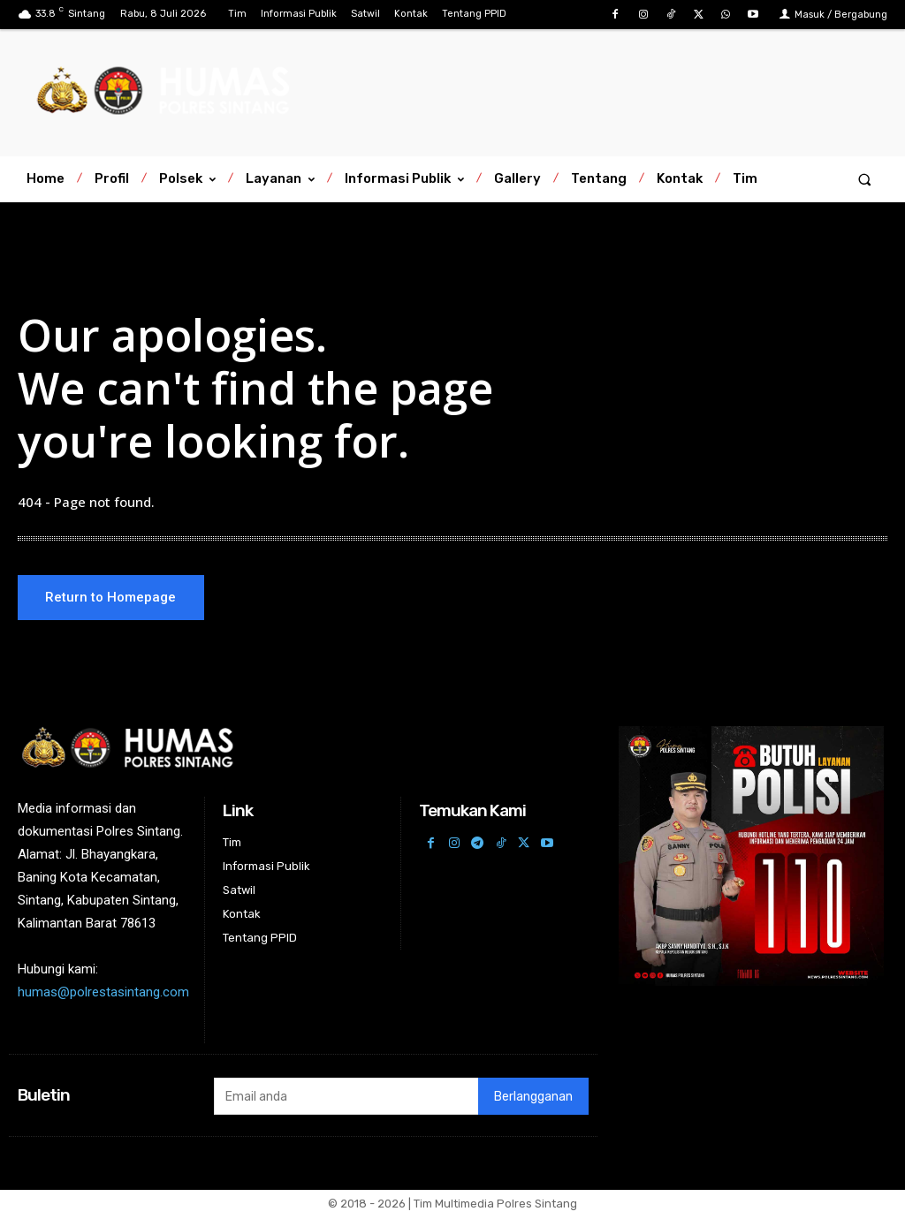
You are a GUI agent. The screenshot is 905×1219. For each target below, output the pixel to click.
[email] (346, 1098)
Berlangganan (533, 1099)
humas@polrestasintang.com (103, 995)
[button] (864, 178)
